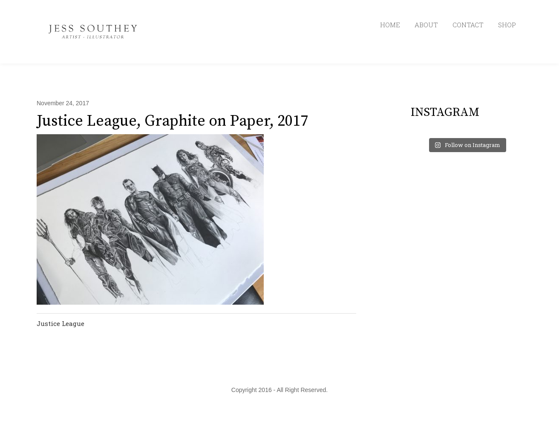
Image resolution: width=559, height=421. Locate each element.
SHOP (507, 24)
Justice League (60, 323)
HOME (390, 24)
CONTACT (468, 24)
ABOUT (426, 24)
